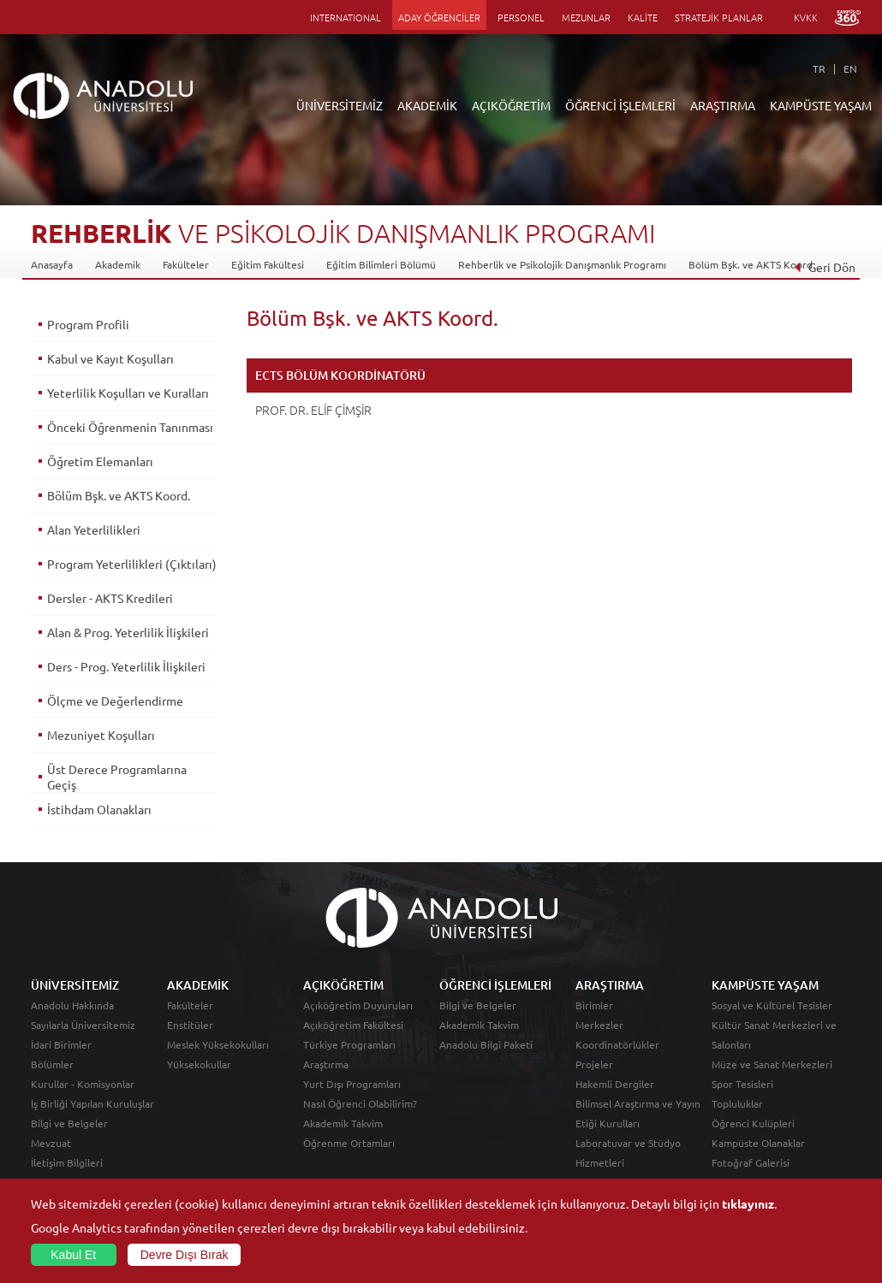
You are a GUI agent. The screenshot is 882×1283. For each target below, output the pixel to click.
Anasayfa (52, 264)
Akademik (117, 264)
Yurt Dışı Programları (352, 1084)
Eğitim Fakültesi (267, 264)
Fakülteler (186, 264)
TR (819, 68)
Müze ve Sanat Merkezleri (772, 1064)
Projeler (594, 1064)
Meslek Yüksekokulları (218, 1044)
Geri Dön (824, 267)
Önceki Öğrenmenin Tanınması (130, 427)
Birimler (594, 1005)
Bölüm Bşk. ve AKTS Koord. (751, 264)
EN (850, 68)
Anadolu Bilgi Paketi (486, 1044)
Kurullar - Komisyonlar (82, 1084)
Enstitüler (190, 1025)
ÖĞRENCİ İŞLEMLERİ (620, 105)
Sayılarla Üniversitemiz (83, 1025)
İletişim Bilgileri (67, 1162)
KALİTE (643, 17)
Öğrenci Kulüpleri (753, 1123)
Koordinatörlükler (617, 1044)
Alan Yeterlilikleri (93, 529)
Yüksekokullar (199, 1064)
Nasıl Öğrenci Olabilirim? (360, 1103)
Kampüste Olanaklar (758, 1143)
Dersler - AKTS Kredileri (110, 598)
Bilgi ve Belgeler (69, 1123)
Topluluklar (737, 1103)
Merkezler (599, 1025)
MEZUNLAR (586, 17)
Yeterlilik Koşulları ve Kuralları (128, 392)
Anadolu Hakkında (72, 1005)
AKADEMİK (427, 105)
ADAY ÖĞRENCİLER (439, 17)
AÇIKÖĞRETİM (511, 105)
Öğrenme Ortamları (349, 1143)
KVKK (806, 17)
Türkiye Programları (349, 1044)
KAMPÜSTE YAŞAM (821, 105)
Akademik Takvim (343, 1123)
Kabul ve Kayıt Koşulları (110, 358)
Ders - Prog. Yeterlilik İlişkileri (126, 666)
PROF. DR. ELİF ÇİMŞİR (313, 409)
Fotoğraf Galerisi (751, 1162)
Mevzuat (51, 1143)
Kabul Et (73, 1255)
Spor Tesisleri (742, 1084)
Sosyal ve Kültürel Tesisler (772, 1005)
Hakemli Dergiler (614, 1084)
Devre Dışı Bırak (184, 1255)
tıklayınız (748, 1203)
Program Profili (88, 324)
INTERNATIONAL (345, 17)
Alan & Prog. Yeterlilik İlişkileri (128, 632)
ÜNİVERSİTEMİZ (339, 105)
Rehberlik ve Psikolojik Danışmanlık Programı (562, 264)
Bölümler (52, 1064)
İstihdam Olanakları (99, 809)
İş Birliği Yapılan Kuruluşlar (92, 1103)
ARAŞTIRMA (722, 105)
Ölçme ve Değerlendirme (115, 700)
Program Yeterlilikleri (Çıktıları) (132, 563)
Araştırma (326, 1064)
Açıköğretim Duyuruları (358, 1005)
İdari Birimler (61, 1044)
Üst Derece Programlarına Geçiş (117, 776)
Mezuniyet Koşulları (101, 734)
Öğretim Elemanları (100, 461)
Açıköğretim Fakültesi (353, 1025)
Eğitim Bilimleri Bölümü (381, 264)
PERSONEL (521, 17)
